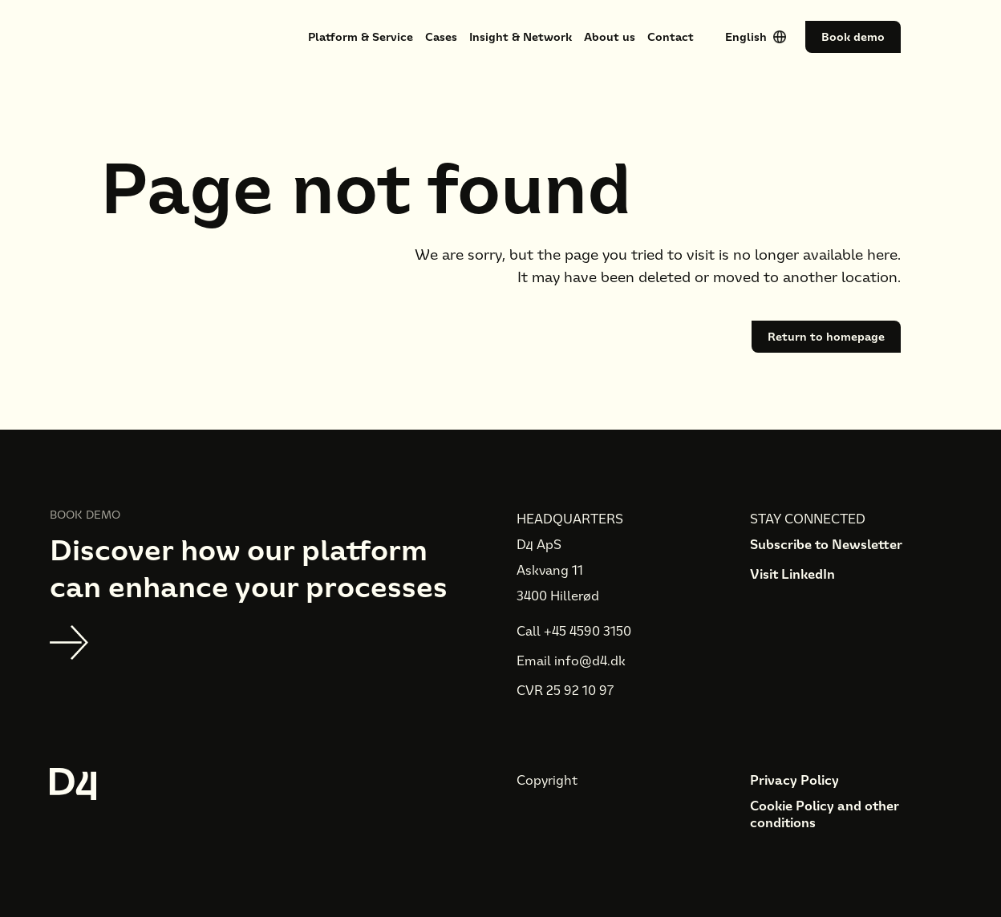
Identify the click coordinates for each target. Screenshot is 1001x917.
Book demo (853, 36)
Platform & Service (360, 36)
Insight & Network (520, 36)
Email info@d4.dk (571, 661)
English (746, 36)
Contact (670, 36)
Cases (441, 36)
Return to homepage (826, 336)
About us (609, 36)
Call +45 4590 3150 (574, 631)
